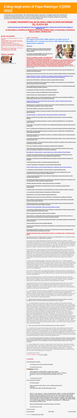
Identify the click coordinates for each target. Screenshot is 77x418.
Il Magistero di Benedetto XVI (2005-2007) (10, 43)
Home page (51, 411)
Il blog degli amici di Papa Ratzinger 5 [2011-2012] (12, 41)
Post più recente (30, 411)
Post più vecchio (72, 411)
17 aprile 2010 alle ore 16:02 (36, 367)
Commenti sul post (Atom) (37, 414)
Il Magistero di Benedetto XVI (7, 42)
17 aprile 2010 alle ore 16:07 (36, 378)
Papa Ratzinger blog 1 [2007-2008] (8, 50)
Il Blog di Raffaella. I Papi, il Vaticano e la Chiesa (11, 40)
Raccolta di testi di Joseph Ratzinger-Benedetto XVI (12, 44)
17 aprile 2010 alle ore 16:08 (36, 406)
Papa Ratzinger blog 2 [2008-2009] (8, 49)
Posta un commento (31, 409)
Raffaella (30, 369)
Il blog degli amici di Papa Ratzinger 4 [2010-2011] (12, 47)
